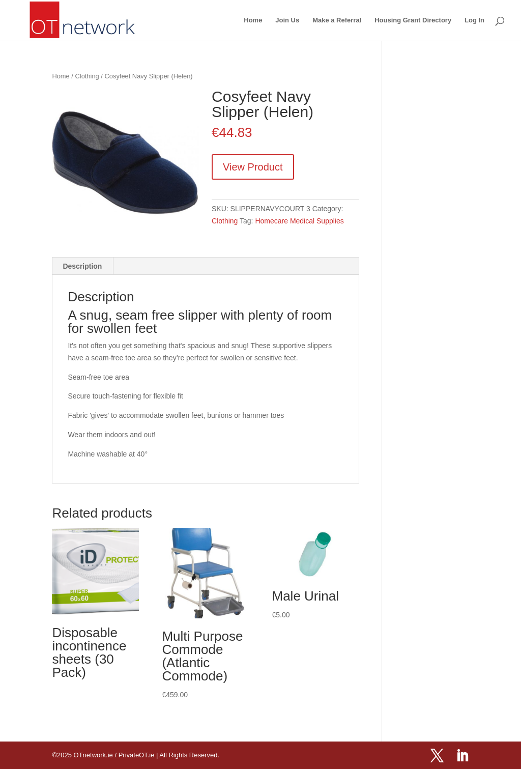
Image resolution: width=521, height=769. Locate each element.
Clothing (87, 76)
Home (253, 20)
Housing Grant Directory (412, 20)
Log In (474, 20)
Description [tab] (82, 266)
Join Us (287, 20)
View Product (252, 167)
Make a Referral (336, 20)
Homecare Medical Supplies (299, 221)
